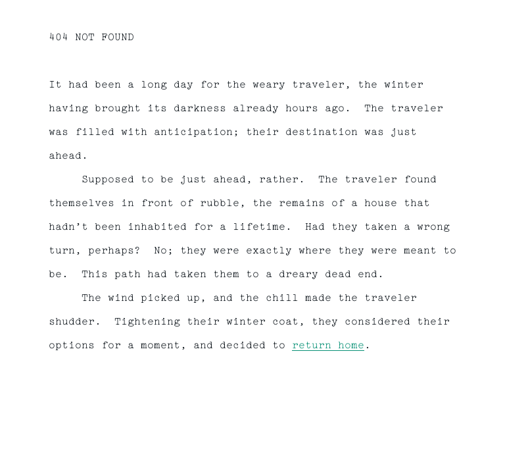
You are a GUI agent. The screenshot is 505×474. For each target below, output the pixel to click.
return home (328, 346)
